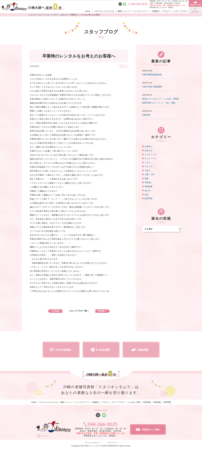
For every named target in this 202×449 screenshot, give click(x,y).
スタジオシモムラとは (104, 11)
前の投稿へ (104, 311)
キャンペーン (150, 158)
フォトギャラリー (140, 11)
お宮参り (148, 146)
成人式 (147, 190)
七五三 (147, 170)
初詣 (146, 178)
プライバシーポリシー (93, 443)
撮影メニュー (124, 11)
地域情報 (148, 186)
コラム (147, 162)
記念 (146, 194)
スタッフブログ (180, 11)
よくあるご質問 (133, 402)
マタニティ (149, 166)
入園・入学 (149, 174)
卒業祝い (148, 182)
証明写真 (148, 198)
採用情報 (167, 402)
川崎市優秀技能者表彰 (152, 74)
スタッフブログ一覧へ (79, 311)
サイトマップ (112, 443)
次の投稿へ (53, 311)
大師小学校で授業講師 (152, 87)
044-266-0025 (139, 4)
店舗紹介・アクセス (161, 11)
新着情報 (147, 402)
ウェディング (150, 154)
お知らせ (122, 66)
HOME (33, 402)
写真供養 (146, 115)
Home (87, 11)
